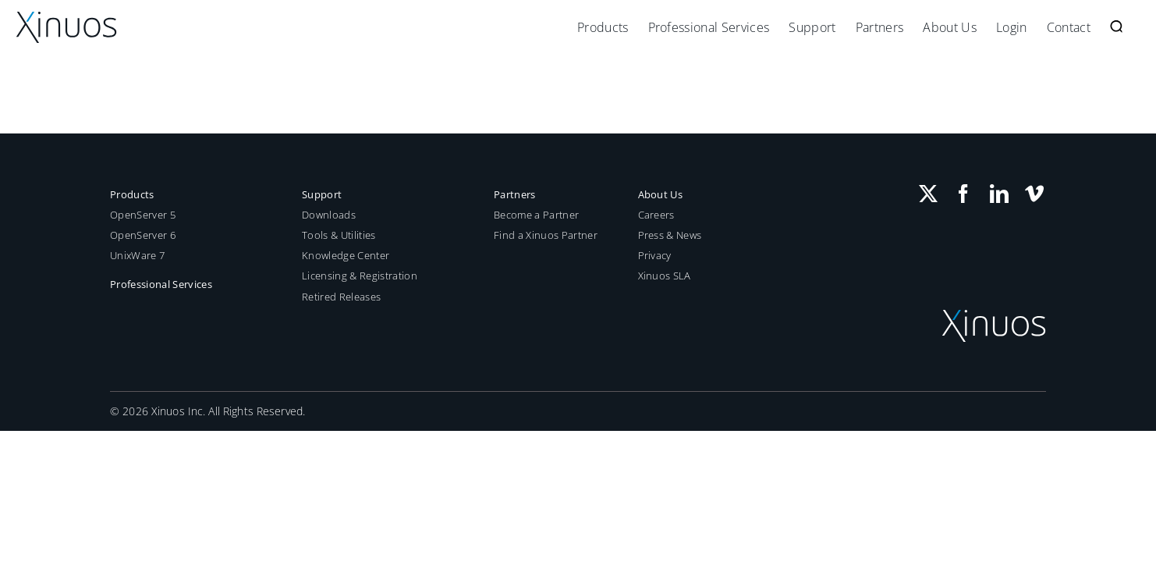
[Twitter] (928, 193)
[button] (1135, 27)
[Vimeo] (1034, 193)
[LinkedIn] (999, 193)
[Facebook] (963, 193)
